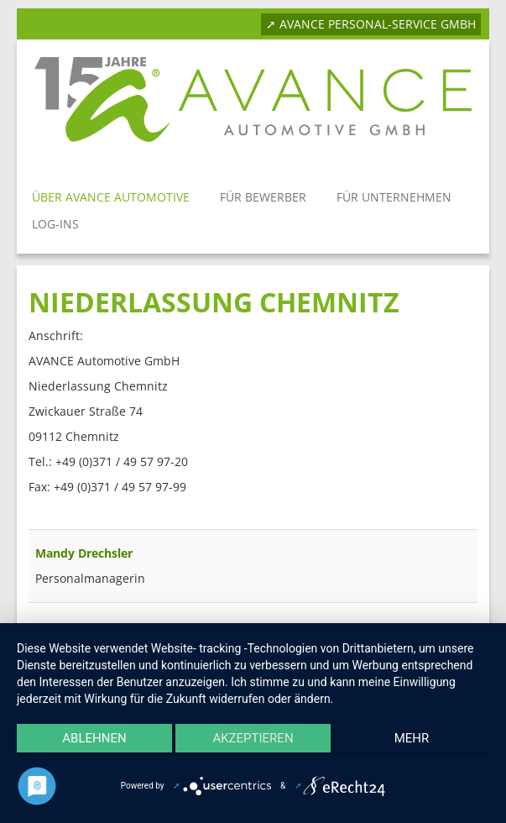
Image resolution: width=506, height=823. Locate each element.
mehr (412, 738)
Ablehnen (94, 738)
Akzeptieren (252, 738)
